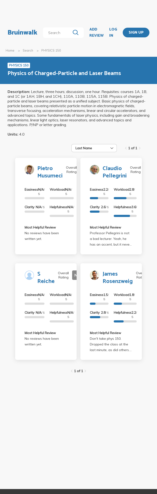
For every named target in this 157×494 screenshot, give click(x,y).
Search (28, 50)
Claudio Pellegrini (115, 172)
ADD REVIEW (96, 32)
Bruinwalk (22, 32)
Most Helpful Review (40, 227)
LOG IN (113, 32)
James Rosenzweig (118, 277)
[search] (57, 32)
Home (10, 50)
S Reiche (46, 277)
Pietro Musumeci (50, 172)
